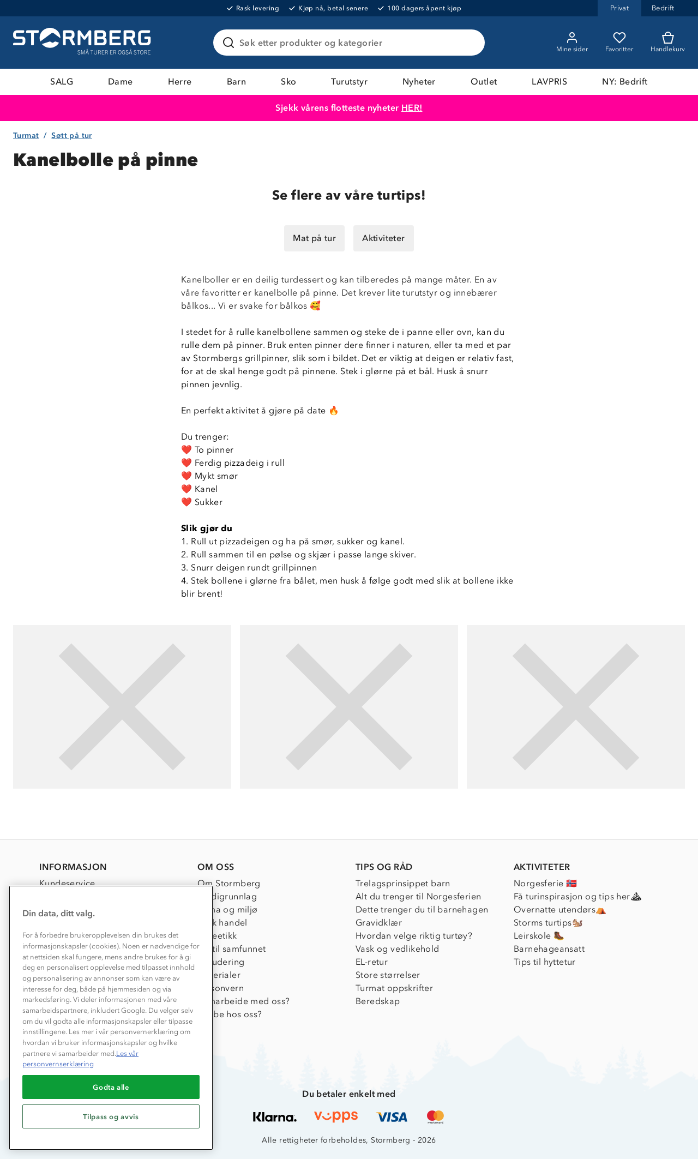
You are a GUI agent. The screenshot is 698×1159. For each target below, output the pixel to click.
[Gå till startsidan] (83, 42)
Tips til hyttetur (545, 962)
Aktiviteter (383, 238)
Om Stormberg (229, 883)
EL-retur (372, 962)
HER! (412, 108)
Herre (180, 81)
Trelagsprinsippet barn (403, 883)
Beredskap (378, 1001)
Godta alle (111, 1087)
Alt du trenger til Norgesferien (418, 896)
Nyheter (419, 81)
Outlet (484, 81)
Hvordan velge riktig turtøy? (414, 935)
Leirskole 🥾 (539, 935)
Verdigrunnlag (227, 896)
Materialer (218, 975)
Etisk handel (222, 922)
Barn (236, 81)
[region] (111, 1017)
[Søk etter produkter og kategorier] (351, 42)
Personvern (220, 988)
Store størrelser (388, 975)
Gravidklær (379, 922)
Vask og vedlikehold (398, 949)
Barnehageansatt (549, 949)
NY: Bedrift (624, 81)
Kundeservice (67, 883)
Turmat (26, 135)
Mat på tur (314, 238)
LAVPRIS (549, 81)
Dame (120, 81)
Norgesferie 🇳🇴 (545, 883)
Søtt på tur (71, 135)
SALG (61, 81)
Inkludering (220, 962)
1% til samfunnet (231, 949)
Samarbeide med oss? (243, 1001)
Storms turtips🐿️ (548, 922)
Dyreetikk (217, 935)
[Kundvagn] (668, 42)
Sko (288, 81)
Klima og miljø (227, 909)
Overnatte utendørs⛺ (560, 909)
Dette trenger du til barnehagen (422, 909)
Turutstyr (349, 81)
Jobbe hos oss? (229, 1014)
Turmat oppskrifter (394, 988)
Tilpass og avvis (111, 1116)
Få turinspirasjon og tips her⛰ (577, 896)
